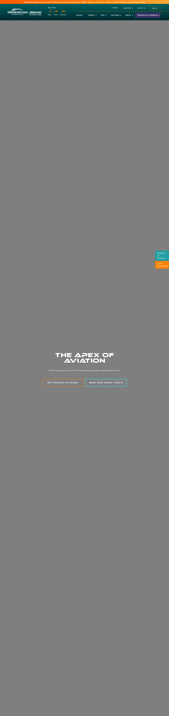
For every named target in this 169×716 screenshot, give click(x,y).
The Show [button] (115, 15)
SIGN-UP (155, 8)
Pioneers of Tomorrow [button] (147, 15)
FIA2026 (79, 15)
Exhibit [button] (91, 15)
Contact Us (141, 8)
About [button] (128, 15)
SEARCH (114, 8)
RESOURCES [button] (127, 8)
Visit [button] (103, 15)
